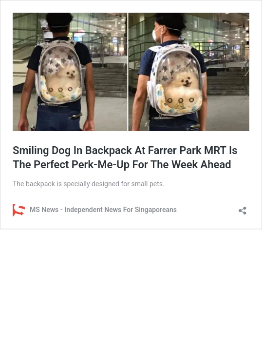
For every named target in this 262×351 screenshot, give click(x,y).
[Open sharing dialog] (242, 207)
